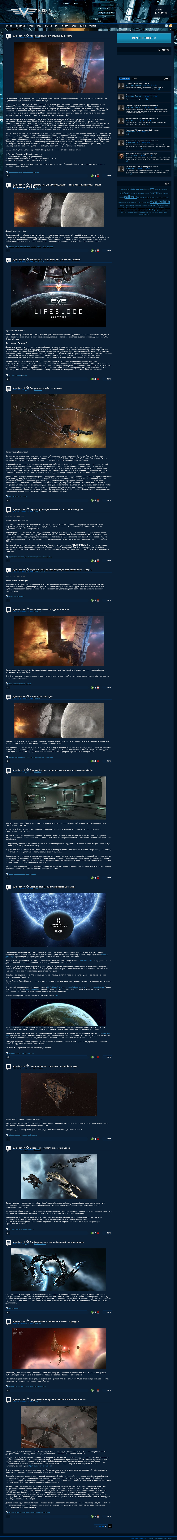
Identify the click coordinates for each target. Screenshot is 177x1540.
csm (146, 212)
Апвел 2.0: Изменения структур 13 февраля (51, 36)
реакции (38, 556)
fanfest (128, 210)
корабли (150, 207)
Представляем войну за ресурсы (46, 388)
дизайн (29, 1135)
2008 (132, 210)
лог (48, 246)
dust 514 (155, 205)
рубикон (162, 205)
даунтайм (136, 202)
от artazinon (130, 132)
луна (31, 757)
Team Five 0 (37, 37)
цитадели (36, 172)
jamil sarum (147, 202)
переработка (49, 757)
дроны (154, 207)
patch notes (165, 193)
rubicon (139, 205)
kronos (145, 210)
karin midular (133, 207)
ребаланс (18, 375)
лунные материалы (30, 556)
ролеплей (123, 189)
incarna (147, 214)
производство (19, 246)
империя (167, 210)
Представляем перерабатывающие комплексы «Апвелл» (58, 1399)
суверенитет (139, 207)
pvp (146, 197)
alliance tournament (129, 205)
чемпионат (130, 212)
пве (21, 496)
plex (136, 205)
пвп (160, 189)
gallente (130, 197)
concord (161, 207)
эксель (51, 246)
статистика (26, 246)
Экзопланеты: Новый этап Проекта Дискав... (143, 167)
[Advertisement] (144, 66)
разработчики (141, 212)
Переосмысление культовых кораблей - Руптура (53, 1066)
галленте (147, 193)
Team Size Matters (39, 261)
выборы (165, 189)
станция (26, 1386)
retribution (123, 202)
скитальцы (140, 197)
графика (24, 1135)
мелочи (156, 189)
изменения (12, 172)
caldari (125, 192)
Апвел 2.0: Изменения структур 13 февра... (142, 154)
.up (26, 37)
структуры (19, 172)
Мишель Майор (32, 989)
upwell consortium (28, 172)
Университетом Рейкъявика (70, 987)
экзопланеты (30, 1053)
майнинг (11, 246)
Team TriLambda (38, 1068)
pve (10, 496)
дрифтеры (126, 207)
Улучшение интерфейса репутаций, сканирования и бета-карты (61, 570)
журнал (39, 246)
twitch (27, 874)
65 (7, 1057)
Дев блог (17, 36)
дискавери (12, 1053)
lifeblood (24, 375)
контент (14, 496)
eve (10, 1308)
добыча (44, 246)
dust (143, 189)
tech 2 (50, 556)
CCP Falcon (37, 772)
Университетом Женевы (94, 987)
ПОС (10, 683)
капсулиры (167, 207)
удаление (33, 874)
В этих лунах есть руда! (41, 697)
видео (138, 189)
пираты (135, 210)
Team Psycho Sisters (40, 571)
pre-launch (161, 212)
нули (122, 212)
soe (157, 207)
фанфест (145, 205)
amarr (150, 210)
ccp (150, 212)
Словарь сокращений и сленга (137, 83)
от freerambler (131, 120)
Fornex (169, 1538)
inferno (141, 202)
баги (125, 210)
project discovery (21, 1053)
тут (57, 995)
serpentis (147, 189)
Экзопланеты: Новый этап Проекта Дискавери (52, 887)
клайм (160, 193)
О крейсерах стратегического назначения (50, 1148)
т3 (28, 1229)
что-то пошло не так (19, 874)
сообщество (140, 193)
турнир (155, 210)
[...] (159, 89)
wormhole (121, 197)
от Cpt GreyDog (131, 155)
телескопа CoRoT (86, 961)
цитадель (145, 207)
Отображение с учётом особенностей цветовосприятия (57, 1242)
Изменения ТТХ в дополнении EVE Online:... (142, 130)
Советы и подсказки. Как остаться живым (142, 95)
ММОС (55, 987)
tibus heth (121, 210)
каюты (11, 874)
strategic (31, 1229)
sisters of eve (155, 212)
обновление (12, 596)
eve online (33, 246)
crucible (133, 193)
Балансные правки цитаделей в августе (49, 609)
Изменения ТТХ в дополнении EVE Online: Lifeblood (55, 260)
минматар (18, 1135)
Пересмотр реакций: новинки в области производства (56, 509)
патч (125, 212)
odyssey (140, 210)
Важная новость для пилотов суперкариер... (143, 118)
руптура (34, 1135)
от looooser (130, 168)
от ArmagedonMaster (133, 85)
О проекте (150, 1538)
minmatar (12, 1135)
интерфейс (20, 596)
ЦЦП (49, 987)
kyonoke (136, 212)
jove (162, 189)
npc (18, 496)
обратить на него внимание (39, 1466)
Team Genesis (38, 390)
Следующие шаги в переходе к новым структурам (54, 1321)
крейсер (18, 1229)
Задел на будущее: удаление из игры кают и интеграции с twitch (61, 770)
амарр (149, 205)
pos (19, 1386)
